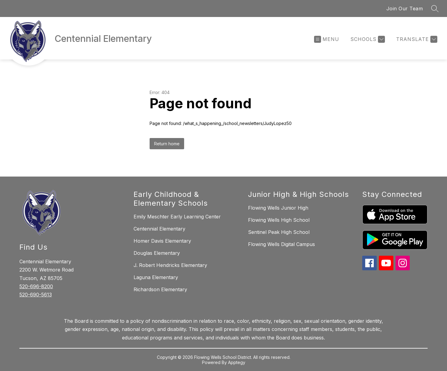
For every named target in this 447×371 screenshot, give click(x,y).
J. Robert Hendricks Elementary (170, 265)
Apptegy (236, 362)
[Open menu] (326, 39)
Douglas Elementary (157, 253)
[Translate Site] (416, 39)
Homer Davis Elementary (162, 241)
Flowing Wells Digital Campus (281, 244)
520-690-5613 (35, 295)
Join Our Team (404, 8)
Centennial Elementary (159, 229)
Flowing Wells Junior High (278, 208)
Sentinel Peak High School (279, 232)
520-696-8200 (36, 286)
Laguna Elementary (156, 277)
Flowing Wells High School (279, 220)
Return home (167, 143)
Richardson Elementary (160, 289)
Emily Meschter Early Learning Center (177, 217)
